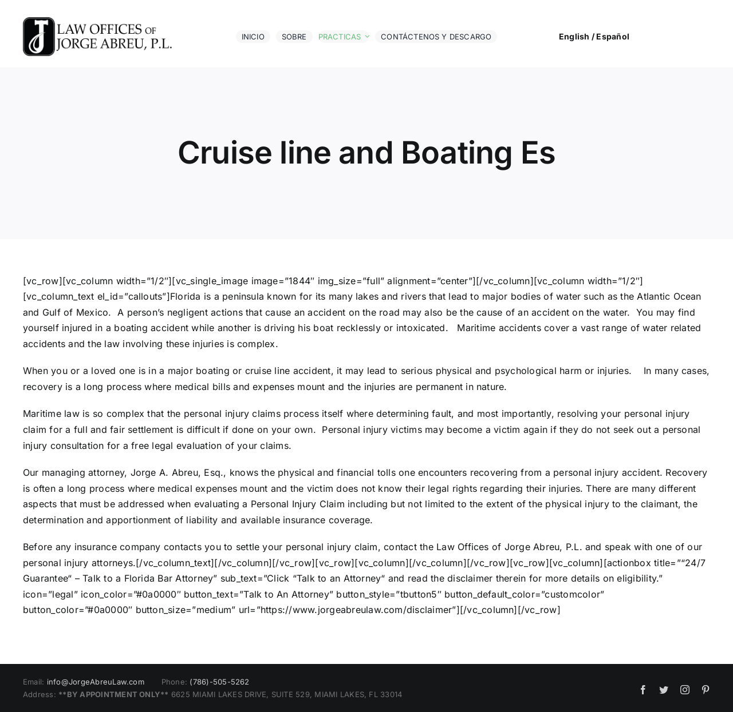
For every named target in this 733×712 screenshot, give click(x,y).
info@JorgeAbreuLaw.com (95, 681)
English (574, 36)
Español (612, 36)
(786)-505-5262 (219, 681)
